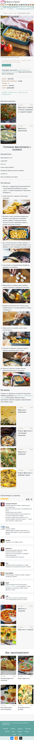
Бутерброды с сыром (1, 8)
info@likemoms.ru (6, 724)
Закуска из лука (22, 92)
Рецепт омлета (6, 65)
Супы (20, 734)
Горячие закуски (3, 7)
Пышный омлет (15, 7)
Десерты (20, 728)
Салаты (27, 731)
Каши (13, 731)
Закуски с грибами (26, 8)
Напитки (19, 731)
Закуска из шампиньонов (17, 8)
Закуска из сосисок (24, 8)
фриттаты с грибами (10, 586)
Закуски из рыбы (19, 8)
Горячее (13, 728)
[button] (32, 2)
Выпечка (5, 728)
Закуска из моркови (28, 8)
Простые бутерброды (5, 7)
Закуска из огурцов (21, 8)
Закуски (7, 731)
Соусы (14, 734)
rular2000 (4, 92)
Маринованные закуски (12, 7)
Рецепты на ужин (33, 8)
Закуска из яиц (13, 92)
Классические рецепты (8, 7)
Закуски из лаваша (10, 8)
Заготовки (28, 728)
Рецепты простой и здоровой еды (10, 1)
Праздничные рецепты (31, 7)
